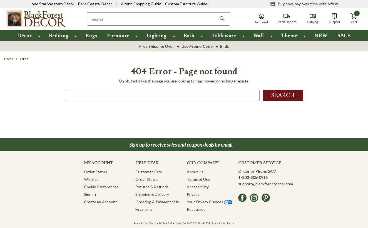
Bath (189, 35)
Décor (24, 35)
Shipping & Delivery (152, 194)
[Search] (222, 18)
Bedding (58, 35)
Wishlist (91, 179)
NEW (320, 35)
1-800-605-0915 (253, 177)
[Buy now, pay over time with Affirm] (304, 4)
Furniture (118, 35)
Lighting (156, 35)
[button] (354, 19)
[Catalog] (312, 19)
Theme (289, 35)
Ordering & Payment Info (157, 201)
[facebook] (242, 198)
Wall (258, 35)
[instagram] (254, 198)
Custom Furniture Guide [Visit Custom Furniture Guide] (186, 3)
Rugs (91, 35)
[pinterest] (266, 198)
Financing (143, 209)
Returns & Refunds (152, 186)
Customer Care (148, 171)
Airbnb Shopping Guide (141, 3)
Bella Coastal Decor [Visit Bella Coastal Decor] (95, 3)
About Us (195, 171)
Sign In (90, 194)
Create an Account (100, 201)
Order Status (95, 171)
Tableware (224, 35)
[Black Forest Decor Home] (36, 18)
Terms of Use (198, 179)
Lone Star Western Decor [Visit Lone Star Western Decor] (52, 3)
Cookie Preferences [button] (101, 186)
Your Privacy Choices (209, 201)
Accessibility (198, 186)
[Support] (334, 19)
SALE (344, 35)
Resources (196, 209)
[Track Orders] (287, 19)
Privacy (193, 194)
